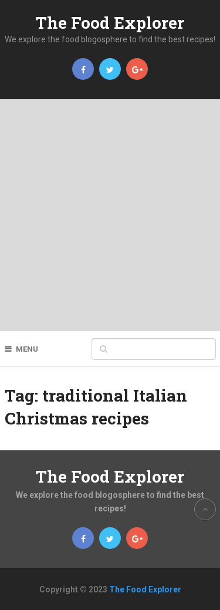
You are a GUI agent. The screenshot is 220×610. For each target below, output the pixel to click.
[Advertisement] (110, 215)
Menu (27, 349)
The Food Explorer (110, 22)
